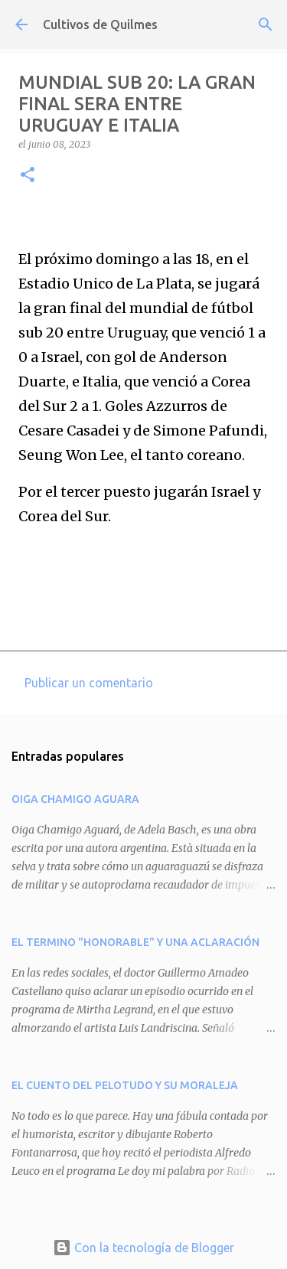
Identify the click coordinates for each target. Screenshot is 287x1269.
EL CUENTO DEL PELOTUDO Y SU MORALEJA (124, 1085)
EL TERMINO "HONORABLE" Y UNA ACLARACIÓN (135, 942)
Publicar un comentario (88, 683)
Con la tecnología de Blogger (143, 1247)
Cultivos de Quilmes (100, 24)
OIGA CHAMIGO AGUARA (75, 799)
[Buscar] (265, 24)
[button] (27, 175)
